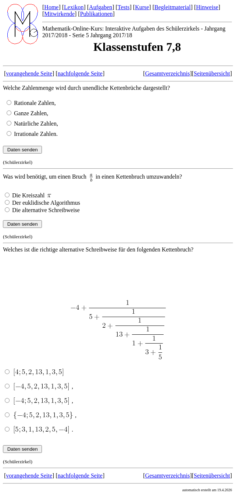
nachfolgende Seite (80, 73)
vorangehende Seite (29, 73)
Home (51, 7)
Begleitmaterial (172, 7)
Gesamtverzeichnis (167, 73)
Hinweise (207, 7)
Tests (124, 7)
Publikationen (96, 14)
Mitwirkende (59, 14)
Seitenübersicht (212, 73)
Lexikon (73, 7)
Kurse (142, 7)
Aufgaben (100, 7)
